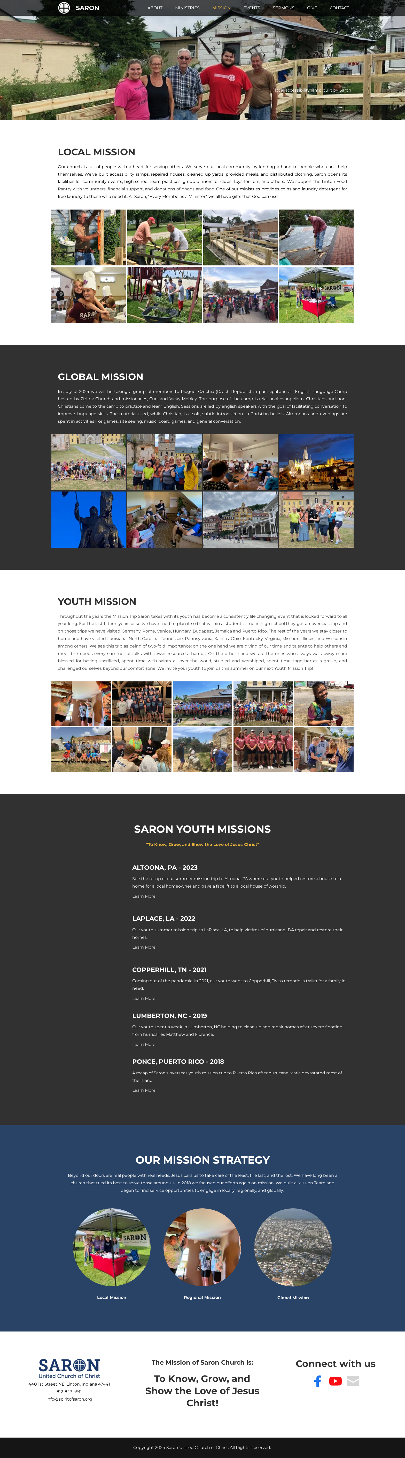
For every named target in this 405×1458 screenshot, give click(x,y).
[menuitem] (155, 8)
